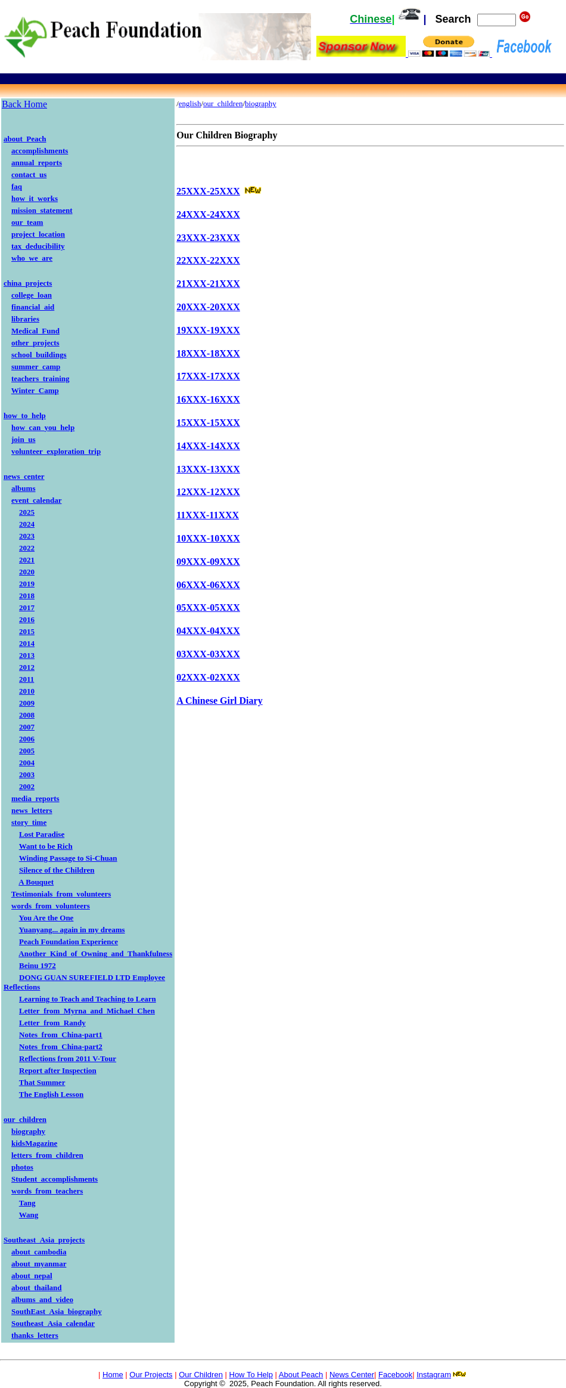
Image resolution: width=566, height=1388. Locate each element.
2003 (27, 774)
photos (22, 1167)
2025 (27, 512)
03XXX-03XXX (208, 654)
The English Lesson (51, 1094)
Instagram (433, 1374)
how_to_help (25, 415)
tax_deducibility (38, 246)
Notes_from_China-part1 (60, 1034)
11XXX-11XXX (207, 515)
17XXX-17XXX (208, 376)
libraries (25, 318)
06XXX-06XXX (208, 585)
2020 (27, 571)
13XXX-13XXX (208, 469)
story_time (28, 822)
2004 (27, 762)
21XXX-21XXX (208, 284)
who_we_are (31, 258)
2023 (27, 535)
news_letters (31, 810)
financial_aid (32, 306)
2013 (27, 655)
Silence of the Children (57, 869)
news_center (24, 476)
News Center (351, 1374)
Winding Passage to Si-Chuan (68, 858)
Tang (27, 1202)
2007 (27, 726)
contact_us (28, 174)
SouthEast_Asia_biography (56, 1311)
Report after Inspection (58, 1070)
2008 (27, 714)
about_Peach (25, 138)
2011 (26, 679)
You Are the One (46, 917)
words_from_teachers (47, 1190)
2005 (27, 750)
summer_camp (35, 366)
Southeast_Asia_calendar (53, 1323)
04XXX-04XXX (208, 631)
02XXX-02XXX (208, 677)
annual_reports (36, 162)
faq (16, 186)
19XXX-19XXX (208, 330)
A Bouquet (36, 881)
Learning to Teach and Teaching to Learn (87, 998)
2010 (27, 691)
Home (112, 1374)
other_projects (35, 342)
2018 (27, 595)
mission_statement (42, 210)
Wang (29, 1214)
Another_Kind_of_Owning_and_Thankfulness (95, 953)
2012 (27, 667)
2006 (27, 738)
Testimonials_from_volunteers (61, 893)
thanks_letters (34, 1335)
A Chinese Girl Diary (219, 700)
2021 (27, 559)
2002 (27, 786)
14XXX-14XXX (208, 446)
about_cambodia (38, 1251)
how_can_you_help (42, 427)
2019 (27, 583)
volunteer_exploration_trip (56, 451)
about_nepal (31, 1275)
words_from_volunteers (50, 905)
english (190, 103)
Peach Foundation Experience (68, 941)
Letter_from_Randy (52, 1022)
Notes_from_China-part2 (60, 1046)
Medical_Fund (35, 330)
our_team (27, 222)
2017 (27, 607)
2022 (27, 547)
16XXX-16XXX (208, 399)
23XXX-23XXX (208, 238)
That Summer (42, 1082)
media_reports (35, 798)
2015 (27, 631)
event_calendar (36, 500)
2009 (27, 702)
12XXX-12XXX (208, 492)
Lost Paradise (41, 834)
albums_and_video (42, 1299)
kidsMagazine (34, 1143)
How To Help (251, 1374)
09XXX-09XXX (208, 562)
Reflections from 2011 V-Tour (67, 1058)
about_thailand (36, 1287)
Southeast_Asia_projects (44, 1239)
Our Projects (150, 1374)
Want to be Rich (46, 846)
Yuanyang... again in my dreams (72, 929)
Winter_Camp (35, 390)
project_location (38, 234)
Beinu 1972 (37, 965)
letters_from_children (47, 1155)
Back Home (24, 104)
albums (23, 488)
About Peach (301, 1374)
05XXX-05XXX (208, 607)
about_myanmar (38, 1263)
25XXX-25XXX (208, 191)
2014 (27, 643)
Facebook (395, 1374)
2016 (27, 619)
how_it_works (34, 198)
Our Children (201, 1374)
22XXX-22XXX (208, 260)
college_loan (31, 294)
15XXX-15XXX (208, 423)
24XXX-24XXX (208, 214)
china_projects (28, 283)
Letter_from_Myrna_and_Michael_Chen (87, 1010)
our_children (25, 1119)
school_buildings (39, 354)
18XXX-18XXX (208, 353)
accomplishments (39, 150)
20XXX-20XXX (208, 307)
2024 (27, 524)
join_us (23, 439)
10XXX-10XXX (208, 538)
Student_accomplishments (54, 1178)
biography (28, 1131)
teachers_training (40, 378)
